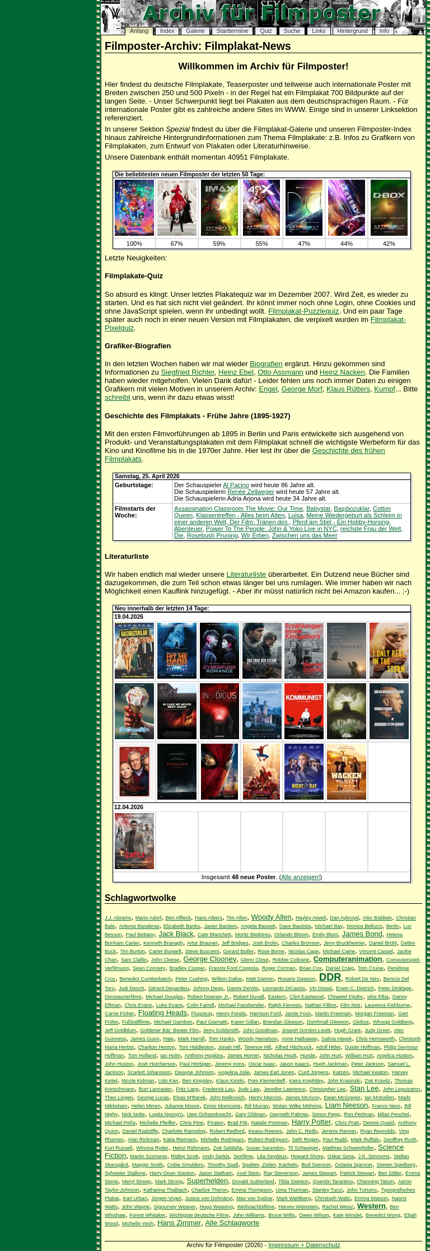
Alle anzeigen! (300, 877)
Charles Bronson (301, 943)
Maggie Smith (147, 1165)
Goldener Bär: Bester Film (169, 1030)
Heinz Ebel (236, 372)
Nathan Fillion (320, 1005)
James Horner (243, 1055)
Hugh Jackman (330, 1064)
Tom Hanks (221, 1039)
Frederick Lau (218, 1089)
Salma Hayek (336, 1039)
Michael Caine (338, 951)
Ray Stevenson (281, 1173)
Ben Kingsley (197, 1081)
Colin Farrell (200, 1005)
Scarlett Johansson (149, 1072)
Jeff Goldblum (120, 1030)
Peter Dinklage (395, 988)
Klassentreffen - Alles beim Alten (240, 515)
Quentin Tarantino (333, 1181)
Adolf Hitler (328, 1047)
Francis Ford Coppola (233, 968)
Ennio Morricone (221, 1106)
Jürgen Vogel (166, 1198)
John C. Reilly (301, 1131)
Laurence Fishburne (387, 1005)
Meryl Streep (136, 1181)
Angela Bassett (258, 926)
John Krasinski (344, 1081)
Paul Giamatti (212, 1022)
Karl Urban (135, 1198)
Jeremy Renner (338, 1131)
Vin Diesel (320, 988)
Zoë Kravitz (377, 1081)
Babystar (318, 508)
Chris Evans (138, 1005)
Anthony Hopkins (204, 1055)
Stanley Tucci (327, 1190)
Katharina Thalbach (165, 1190)
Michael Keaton (370, 1072)
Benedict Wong (383, 1215)
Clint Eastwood (306, 997)
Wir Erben (255, 535)
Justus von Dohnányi (208, 1198)
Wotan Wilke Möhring (297, 1106)
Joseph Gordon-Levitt (306, 1030)
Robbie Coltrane (291, 960)
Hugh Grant (347, 1030)
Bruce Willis (281, 1215)
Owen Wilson (314, 1215)
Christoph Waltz (332, 1198)
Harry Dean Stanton (171, 1173)
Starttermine (233, 31)
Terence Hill (257, 1047)
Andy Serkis (216, 1156)
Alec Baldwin (377, 918)
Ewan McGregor (342, 1097)
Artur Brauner (202, 943)
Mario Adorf (148, 918)
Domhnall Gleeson (328, 1022)
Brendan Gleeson (283, 1022)
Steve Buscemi (202, 951)
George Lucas (153, 1097)
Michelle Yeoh (137, 1223)
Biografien (266, 364)
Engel (268, 389)
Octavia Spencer (353, 1165)
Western (371, 1206)
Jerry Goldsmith (221, 1030)
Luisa (295, 515)
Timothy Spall (222, 1165)
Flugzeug (201, 1013)
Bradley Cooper (187, 968)
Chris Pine (191, 1123)
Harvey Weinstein (298, 1207)
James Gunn (145, 1039)
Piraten (215, 1123)
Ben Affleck (177, 918)
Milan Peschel (393, 1114)
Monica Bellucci (364, 926)
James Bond (362, 934)
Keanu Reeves (265, 1131)
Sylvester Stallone (125, 1173)
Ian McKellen (379, 1097)
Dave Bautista (295, 926)
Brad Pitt (237, 1123)
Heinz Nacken (342, 372)
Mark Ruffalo (364, 1139)
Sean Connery (149, 968)
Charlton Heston (156, 1047)
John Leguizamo (401, 1089)
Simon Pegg (326, 1114)
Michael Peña (120, 1123)
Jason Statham (216, 1173)
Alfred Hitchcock (293, 1047)
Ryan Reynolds (377, 1131)
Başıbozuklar (351, 508)
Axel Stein (248, 1173)
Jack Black (175, 934)
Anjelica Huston (394, 1055)
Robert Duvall (248, 997)
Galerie (195, 31)
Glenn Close (254, 960)
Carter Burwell (165, 951)
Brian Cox (311, 968)
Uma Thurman (291, 1190)
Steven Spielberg (396, 1165)
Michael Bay (329, 926)
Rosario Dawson (296, 979)
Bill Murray (257, 1106)
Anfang (139, 31)
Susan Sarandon (265, 1148)
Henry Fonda (231, 1013)
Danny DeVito (243, 988)
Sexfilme (243, 1156)
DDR (330, 977)
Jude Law (249, 1089)
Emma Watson (370, 1198)
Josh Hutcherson (156, 1064)
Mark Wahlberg (294, 1198)
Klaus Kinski (230, 1081)
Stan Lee (363, 1088)
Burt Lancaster (155, 1089)
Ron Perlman (358, 1114)
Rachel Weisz (337, 1207)
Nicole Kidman (138, 1081)
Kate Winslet (347, 1215)
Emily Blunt (325, 934)
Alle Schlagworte (232, 1223)
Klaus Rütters (348, 389)
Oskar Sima (341, 1156)
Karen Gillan (245, 1022)
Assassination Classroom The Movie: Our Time (238, 508)
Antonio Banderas (139, 926)
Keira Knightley (306, 1081)
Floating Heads (162, 1013)
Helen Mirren (146, 1106)
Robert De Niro (362, 979)
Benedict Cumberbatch (145, 979)
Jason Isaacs (294, 1064)
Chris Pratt (347, 1123)
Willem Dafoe (227, 979)
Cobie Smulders (185, 1165)
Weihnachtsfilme (255, 1207)
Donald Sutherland (253, 1181)
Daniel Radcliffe (140, 1131)
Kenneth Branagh (163, 943)
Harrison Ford (265, 1013)
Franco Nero (386, 1106)
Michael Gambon (173, 1022)
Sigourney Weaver (175, 1207)
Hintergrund (353, 31)
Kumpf (384, 389)
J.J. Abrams (118, 918)
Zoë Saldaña (227, 1148)
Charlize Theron (209, 1190)
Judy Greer (377, 1030)
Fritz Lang (187, 1089)
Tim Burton (132, 951)
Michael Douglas (164, 997)
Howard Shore (307, 1156)
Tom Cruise (371, 968)
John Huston (119, 1064)
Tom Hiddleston (196, 1047)
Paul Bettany (140, 934)
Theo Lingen (119, 1097)
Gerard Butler (238, 951)
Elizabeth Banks (181, 926)
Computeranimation (348, 959)
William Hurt (359, 1055)
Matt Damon (260, 979)
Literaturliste (247, 574)
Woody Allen (271, 917)
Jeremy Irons (230, 1064)
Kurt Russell (118, 1148)
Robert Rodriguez (268, 1139)
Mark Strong (169, 1181)
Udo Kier (168, 1081)
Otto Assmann (280, 372)
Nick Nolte (132, 1114)
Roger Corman (279, 968)
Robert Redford (226, 1131)
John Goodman (259, 1030)
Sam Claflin (134, 960)
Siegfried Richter (187, 372)
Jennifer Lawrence (284, 1089)
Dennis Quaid (378, 1123)
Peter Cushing (191, 979)
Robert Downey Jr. (208, 997)
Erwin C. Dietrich (355, 988)
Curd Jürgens (313, 1072)
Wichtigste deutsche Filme (199, 1215)
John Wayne (135, 1207)
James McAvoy (303, 1097)
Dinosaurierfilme (123, 997)
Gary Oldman (250, 1114)
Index (167, 31)
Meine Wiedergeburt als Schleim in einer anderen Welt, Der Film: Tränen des (288, 518)
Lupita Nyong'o (166, 1114)
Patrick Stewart (357, 1173)
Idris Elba (378, 997)
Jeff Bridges (235, 943)
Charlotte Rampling (183, 1131)
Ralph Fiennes (284, 1005)
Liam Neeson (346, 1105)
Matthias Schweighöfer (348, 1148)
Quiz (266, 31)
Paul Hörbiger (195, 1064)
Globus (361, 1022)
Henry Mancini (265, 1097)
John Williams (248, 1215)
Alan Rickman (143, 1139)
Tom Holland (142, 1055)
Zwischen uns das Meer (305, 535)
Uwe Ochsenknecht (209, 1114)
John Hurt (330, 1055)
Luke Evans (169, 1005)
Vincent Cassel (376, 951)
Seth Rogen (305, 1139)
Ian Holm (170, 1055)
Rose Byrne (271, 951)
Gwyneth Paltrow (288, 1114)
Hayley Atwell (311, 918)
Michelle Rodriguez (222, 1139)
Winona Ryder (152, 1148)
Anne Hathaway (299, 1039)
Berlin (392, 926)
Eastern (277, 997)
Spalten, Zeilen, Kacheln (269, 1165)
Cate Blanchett (214, 934)
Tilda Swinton (293, 1181)
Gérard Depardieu (168, 988)
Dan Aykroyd (344, 918)
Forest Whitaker (147, 1215)
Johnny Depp (208, 988)
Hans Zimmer (179, 1223)
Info (384, 31)
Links (318, 31)
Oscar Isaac (261, 1064)
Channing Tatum (375, 1181)
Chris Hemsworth (375, 1039)
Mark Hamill (190, 1039)
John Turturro (362, 1190)
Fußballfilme (136, 1022)
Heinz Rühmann (190, 1148)
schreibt (117, 397)
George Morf (302, 389)
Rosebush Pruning (212, 535)
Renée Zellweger (250, 491)
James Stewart (319, 1173)
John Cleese (165, 960)
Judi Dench (131, 988)
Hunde (307, 1055)
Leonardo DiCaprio (284, 988)
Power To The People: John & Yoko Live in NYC (271, 528)
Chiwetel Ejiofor (345, 997)
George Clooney (210, 959)
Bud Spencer (316, 1165)
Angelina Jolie (234, 1072)
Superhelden (207, 1181)
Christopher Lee (327, 1089)
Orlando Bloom (291, 934)
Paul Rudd (335, 1139)
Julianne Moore (182, 1106)
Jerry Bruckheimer (344, 943)
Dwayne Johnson (194, 1072)
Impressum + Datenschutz (304, 1244)
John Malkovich (227, 1097)
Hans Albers (208, 918)
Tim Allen (236, 918)
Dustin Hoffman (362, 1047)
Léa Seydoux (272, 1156)
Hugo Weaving (215, 1207)
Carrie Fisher (119, 1013)
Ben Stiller (389, 1173)
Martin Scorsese (148, 1156)
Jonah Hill (229, 1047)
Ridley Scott (184, 1156)
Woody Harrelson (257, 1039)
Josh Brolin (265, 943)
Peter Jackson (367, 1064)
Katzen (340, 1072)
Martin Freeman (333, 1013)
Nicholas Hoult (279, 1055)
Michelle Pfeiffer (157, 1123)
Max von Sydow (254, 1198)
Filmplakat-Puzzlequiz (303, 311)
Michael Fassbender (241, 1005)
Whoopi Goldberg (393, 1022)
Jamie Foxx (298, 1013)
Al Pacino (236, 485)
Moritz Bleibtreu (252, 934)
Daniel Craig (340, 968)
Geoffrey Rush (400, 1139)
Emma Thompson (252, 1190)
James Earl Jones (274, 1072)
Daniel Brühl (383, 943)
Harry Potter (311, 1122)
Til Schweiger (303, 1148)
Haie (168, 1039)
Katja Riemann (180, 1139)
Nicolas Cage (303, 951)
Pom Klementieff (267, 1081)
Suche (292, 31)
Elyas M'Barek (189, 1097)
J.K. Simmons (374, 1156)
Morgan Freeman (374, 1013)
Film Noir (350, 1005)
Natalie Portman (269, 1123)
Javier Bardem (220, 926)
